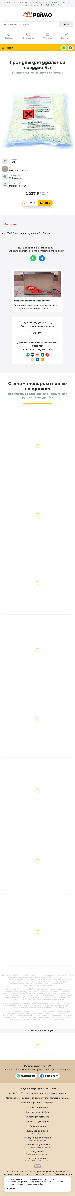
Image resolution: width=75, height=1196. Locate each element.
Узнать (38, 333)
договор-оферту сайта (34, 1184)
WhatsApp (63, 47)
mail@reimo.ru (28, 5)
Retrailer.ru (37, 1166)
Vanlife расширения (37, 1107)
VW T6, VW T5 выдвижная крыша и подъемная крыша (38, 1093)
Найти (66, 24)
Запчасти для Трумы (37, 1121)
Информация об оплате (37, 1138)
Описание (10, 224)
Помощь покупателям (37, 1145)
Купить (45, 203)
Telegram (70, 47)
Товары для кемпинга (37, 1116)
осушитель (52, 993)
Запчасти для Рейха (37, 1112)
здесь (49, 985)
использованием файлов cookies (20, 1182)
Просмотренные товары (37, 1030)
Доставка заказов (37, 1132)
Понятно (11, 1188)
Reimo (37, 14)
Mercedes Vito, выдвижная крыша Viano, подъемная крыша (37, 1098)
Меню (7, 47)
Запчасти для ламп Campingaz (37, 1102)
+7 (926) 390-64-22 (49, 5)
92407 (30, 989)
